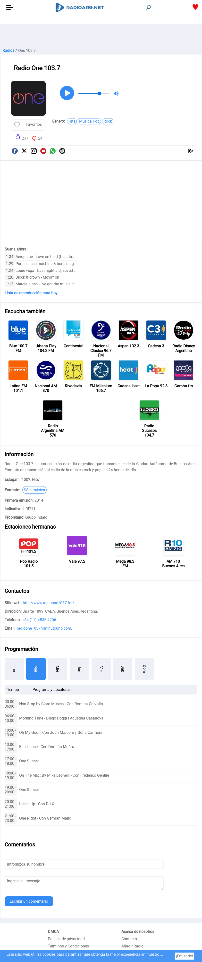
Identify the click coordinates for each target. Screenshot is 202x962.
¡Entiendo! (184, 956)
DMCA (53, 931)
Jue (79, 669)
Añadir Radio (132, 946)
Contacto (129, 939)
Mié (57, 669)
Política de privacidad (66, 939)
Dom (144, 669)
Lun (14, 668)
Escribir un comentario (29, 901)
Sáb (122, 668)
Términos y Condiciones (68, 946)
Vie (101, 669)
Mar (36, 668)
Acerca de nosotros (137, 931)
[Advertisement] (101, 36)
